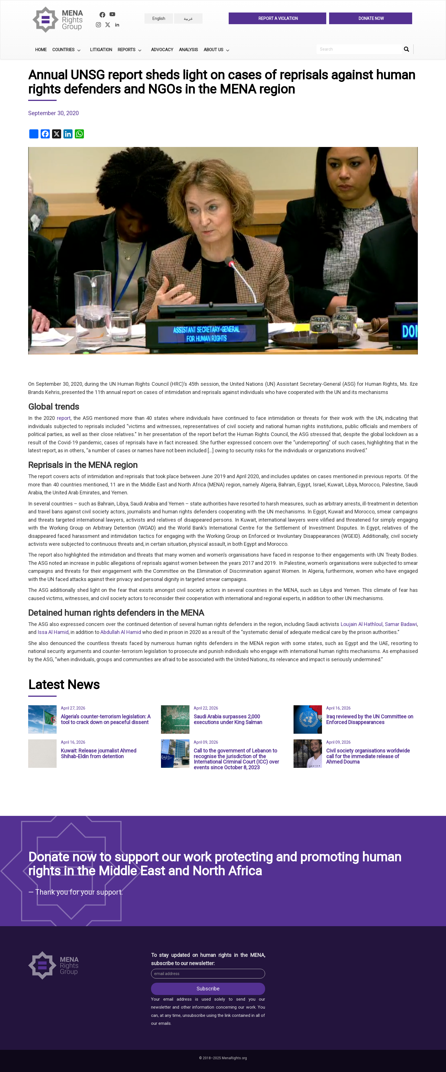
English (158, 18)
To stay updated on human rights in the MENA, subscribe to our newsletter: (208, 959)
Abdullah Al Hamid (120, 632)
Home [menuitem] (41, 49)
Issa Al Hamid (53, 632)
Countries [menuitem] (65, 51)
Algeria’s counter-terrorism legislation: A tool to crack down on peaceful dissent (105, 719)
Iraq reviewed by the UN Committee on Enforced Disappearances (369, 719)
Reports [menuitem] (129, 51)
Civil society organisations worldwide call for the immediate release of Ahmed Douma (368, 756)
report (64, 418)
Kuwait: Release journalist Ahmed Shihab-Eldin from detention (98, 753)
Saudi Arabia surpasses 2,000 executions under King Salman (228, 719)
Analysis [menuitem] (188, 49)
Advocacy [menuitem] (162, 49)
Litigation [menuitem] (101, 49)
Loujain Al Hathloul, (362, 624)
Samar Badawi (401, 624)
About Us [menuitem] (215, 51)
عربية (188, 18)
